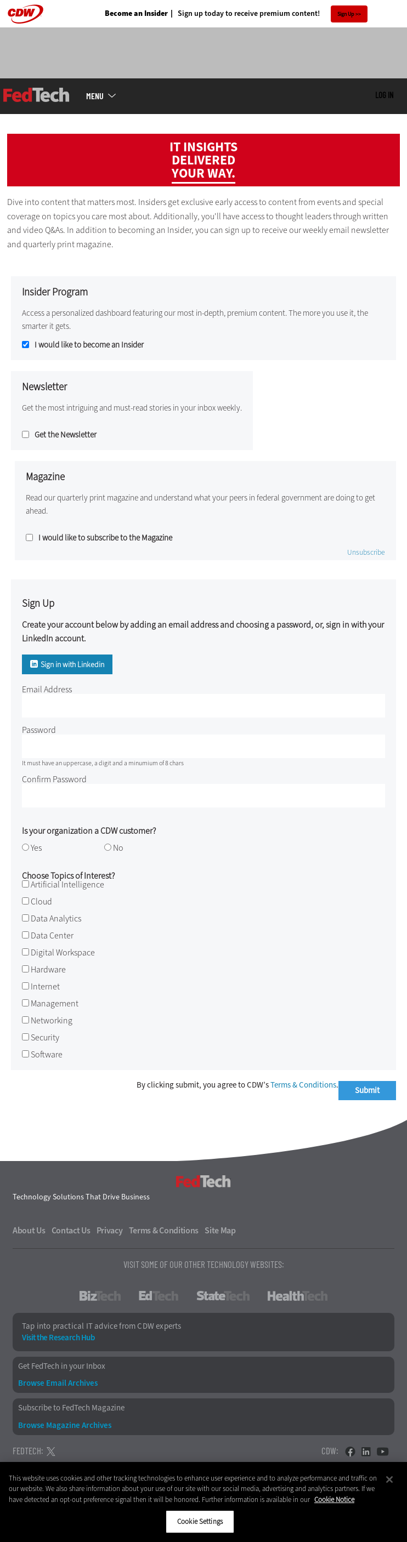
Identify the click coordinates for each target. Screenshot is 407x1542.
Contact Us (71, 1230)
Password (39, 730)
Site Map (220, 1230)
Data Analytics (56, 918)
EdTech (158, 1296)
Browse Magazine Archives (64, 1425)
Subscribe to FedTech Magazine (71, 1408)
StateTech (223, 1296)
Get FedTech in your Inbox (61, 1366)
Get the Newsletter (66, 435)
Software (47, 1054)
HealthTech (297, 1296)
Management (54, 1003)
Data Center (52, 935)
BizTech (100, 1296)
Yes (36, 847)
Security (45, 1037)
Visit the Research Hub (58, 1338)
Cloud (41, 901)
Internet (45, 986)
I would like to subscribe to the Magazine (105, 538)
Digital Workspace (63, 952)
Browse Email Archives (58, 1383)
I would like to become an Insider (89, 345)
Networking (51, 1020)
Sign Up (345, 14)
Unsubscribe (366, 552)
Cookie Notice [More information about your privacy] (334, 1499)
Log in (384, 95)
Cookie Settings (200, 1521)
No (118, 847)
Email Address (47, 689)
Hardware (48, 969)
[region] (203, 1502)
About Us (29, 1230)
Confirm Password (54, 779)
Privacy (110, 1230)
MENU (95, 96)
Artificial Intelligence (67, 884)
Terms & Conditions (303, 1084)
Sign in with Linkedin (72, 664)
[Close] (389, 1479)
